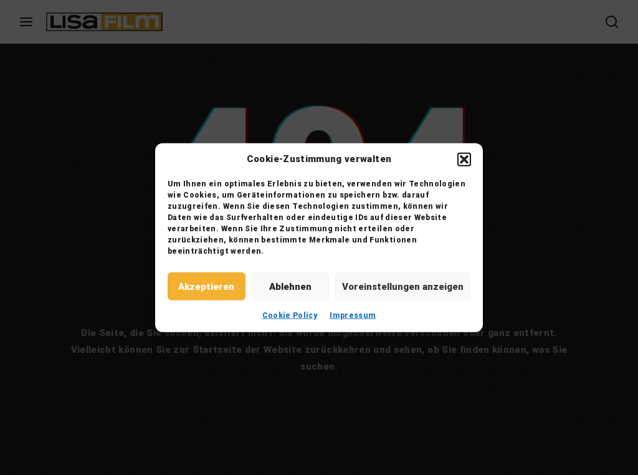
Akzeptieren (206, 286)
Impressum (353, 315)
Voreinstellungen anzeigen (403, 286)
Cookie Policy (290, 315)
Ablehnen (290, 286)
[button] (464, 159)
